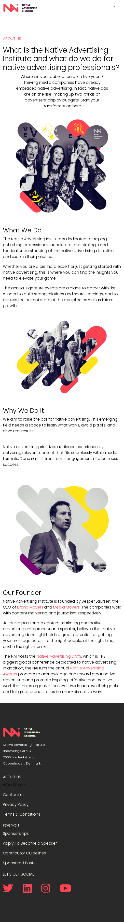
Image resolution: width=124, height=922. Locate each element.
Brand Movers (30, 607)
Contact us (14, 794)
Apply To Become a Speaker (30, 843)
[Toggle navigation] (114, 8)
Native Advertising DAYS (59, 656)
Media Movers (66, 607)
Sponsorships (16, 833)
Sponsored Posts (19, 863)
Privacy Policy (16, 804)
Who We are (14, 785)
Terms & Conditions (21, 814)
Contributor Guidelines (24, 853)
